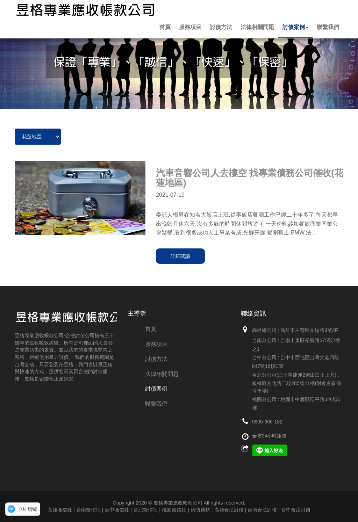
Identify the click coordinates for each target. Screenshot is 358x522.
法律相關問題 (257, 27)
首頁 (165, 27)
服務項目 (190, 27)
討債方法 (221, 27)
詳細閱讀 (180, 256)
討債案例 (295, 27)
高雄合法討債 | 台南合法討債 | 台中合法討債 (262, 510)
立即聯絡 (28, 509)
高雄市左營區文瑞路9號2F (309, 330)
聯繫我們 (328, 27)
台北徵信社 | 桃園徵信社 (159, 510)
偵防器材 (200, 510)
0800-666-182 (267, 422)
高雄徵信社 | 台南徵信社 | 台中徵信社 (88, 510)
